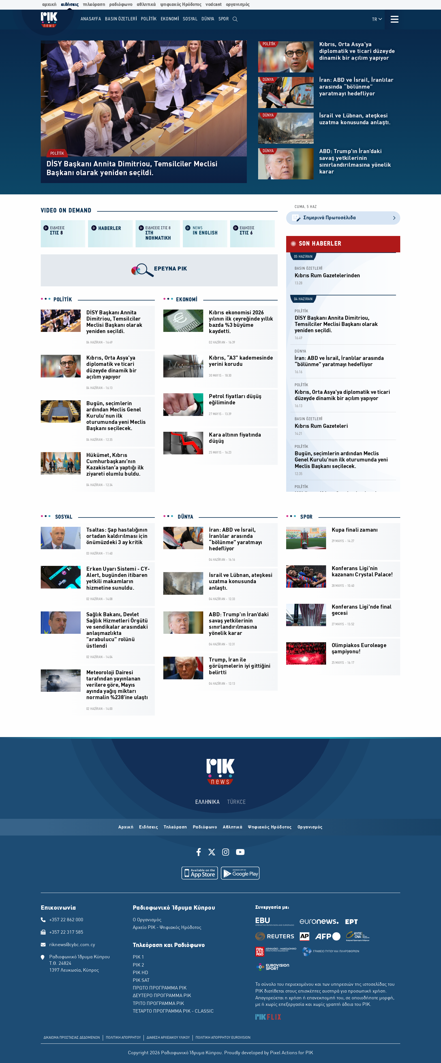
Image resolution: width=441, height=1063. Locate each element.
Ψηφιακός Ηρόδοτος (270, 827)
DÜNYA (268, 80)
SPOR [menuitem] (224, 19)
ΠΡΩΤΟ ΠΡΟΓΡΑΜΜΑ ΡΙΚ (160, 988)
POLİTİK (57, 154)
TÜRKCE (236, 802)
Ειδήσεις (148, 827)
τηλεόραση (94, 5)
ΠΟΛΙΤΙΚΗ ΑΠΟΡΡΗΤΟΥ (123, 1038)
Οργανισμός (310, 827)
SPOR (306, 517)
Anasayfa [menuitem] (91, 19)
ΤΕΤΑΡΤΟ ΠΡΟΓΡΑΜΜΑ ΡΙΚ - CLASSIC (173, 1011)
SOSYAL (62, 517)
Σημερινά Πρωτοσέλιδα (343, 218)
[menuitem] (235, 19)
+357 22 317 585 (66, 932)
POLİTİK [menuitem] (149, 19)
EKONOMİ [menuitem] (170, 19)
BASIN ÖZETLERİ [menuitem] (121, 19)
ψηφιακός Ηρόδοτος (181, 5)
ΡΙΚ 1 (138, 957)
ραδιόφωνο (120, 5)
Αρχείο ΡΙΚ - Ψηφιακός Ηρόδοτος (167, 927)
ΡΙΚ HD (140, 973)
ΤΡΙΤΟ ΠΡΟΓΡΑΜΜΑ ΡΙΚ (158, 1004)
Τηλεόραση (175, 827)
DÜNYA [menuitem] (208, 19)
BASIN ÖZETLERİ (309, 269)
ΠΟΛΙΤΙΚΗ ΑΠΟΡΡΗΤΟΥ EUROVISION (223, 1038)
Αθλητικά (232, 827)
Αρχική (125, 827)
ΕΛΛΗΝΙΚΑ (207, 802)
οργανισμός (238, 5)
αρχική (49, 5)
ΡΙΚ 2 (138, 965)
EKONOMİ (187, 300)
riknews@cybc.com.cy (72, 945)
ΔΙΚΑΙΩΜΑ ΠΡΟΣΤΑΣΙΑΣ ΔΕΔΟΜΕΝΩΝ (72, 1038)
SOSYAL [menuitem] (190, 19)
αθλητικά (146, 5)
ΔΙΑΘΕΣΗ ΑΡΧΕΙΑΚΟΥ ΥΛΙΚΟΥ (168, 1038)
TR (377, 19)
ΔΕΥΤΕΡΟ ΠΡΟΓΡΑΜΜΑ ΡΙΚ (162, 996)
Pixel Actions (283, 1053)
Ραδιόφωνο (205, 827)
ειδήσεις (70, 5)
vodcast (213, 5)
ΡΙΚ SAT (141, 980)
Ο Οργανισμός (147, 920)
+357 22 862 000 (66, 920)
